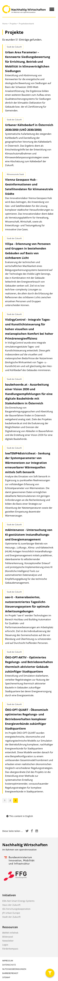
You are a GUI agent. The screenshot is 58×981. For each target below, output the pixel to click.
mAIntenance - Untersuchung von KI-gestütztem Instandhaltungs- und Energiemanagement (28, 534)
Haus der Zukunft (11, 904)
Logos (5, 944)
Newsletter (8, 940)
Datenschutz (9, 964)
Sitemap (6, 977)
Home (5, 23)
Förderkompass (10, 948)
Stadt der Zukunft (11, 916)
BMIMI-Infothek (10, 932)
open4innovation (28, 849)
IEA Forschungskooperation (16, 908)
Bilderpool (7, 936)
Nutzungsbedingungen (14, 969)
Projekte (13, 23)
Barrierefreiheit (10, 973)
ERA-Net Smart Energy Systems (18, 900)
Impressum (7, 960)
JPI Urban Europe (11, 912)
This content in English (19, 816)
